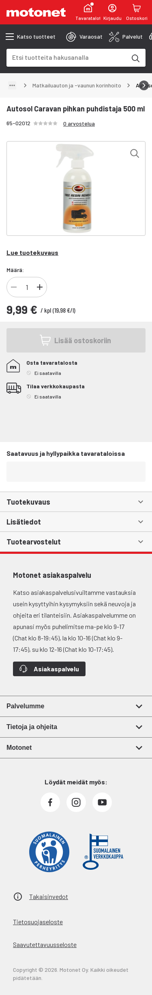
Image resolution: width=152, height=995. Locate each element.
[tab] (84, 36)
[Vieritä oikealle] (144, 85)
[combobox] (66, 57)
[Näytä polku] (12, 85)
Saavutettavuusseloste (45, 944)
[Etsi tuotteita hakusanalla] (135, 57)
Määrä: (15, 269)
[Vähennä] (14, 287)
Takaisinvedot (48, 896)
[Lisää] (40, 287)
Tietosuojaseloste (38, 921)
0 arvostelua (79, 123)
